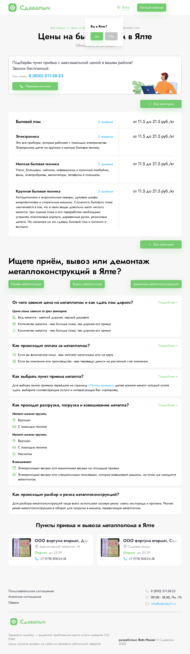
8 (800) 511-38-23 (46, 76)
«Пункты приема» (100, 385)
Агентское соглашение (24, 597)
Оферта (13, 603)
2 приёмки (105, 121)
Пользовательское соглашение (31, 591)
